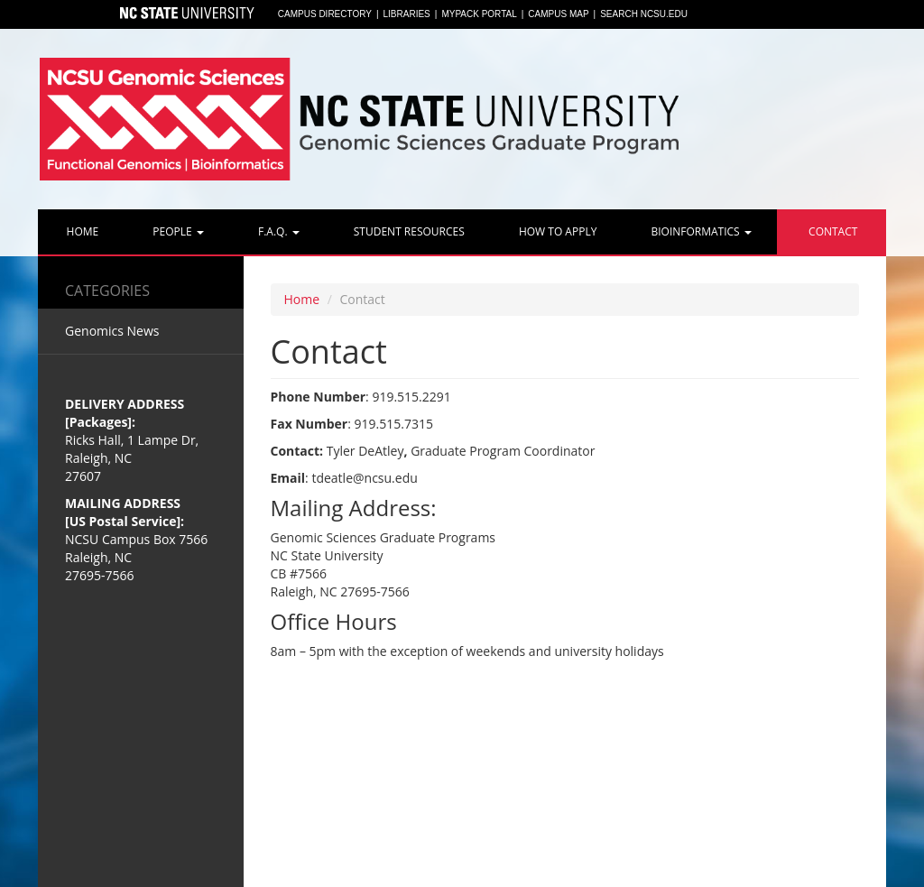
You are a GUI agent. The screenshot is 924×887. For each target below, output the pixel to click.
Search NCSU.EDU (644, 14)
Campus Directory (325, 14)
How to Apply (556, 231)
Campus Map (558, 14)
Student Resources (408, 231)
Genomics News (112, 330)
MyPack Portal (478, 14)
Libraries (406, 14)
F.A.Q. (277, 231)
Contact (831, 231)
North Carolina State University (185, 14)
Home (80, 231)
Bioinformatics (699, 231)
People (177, 231)
